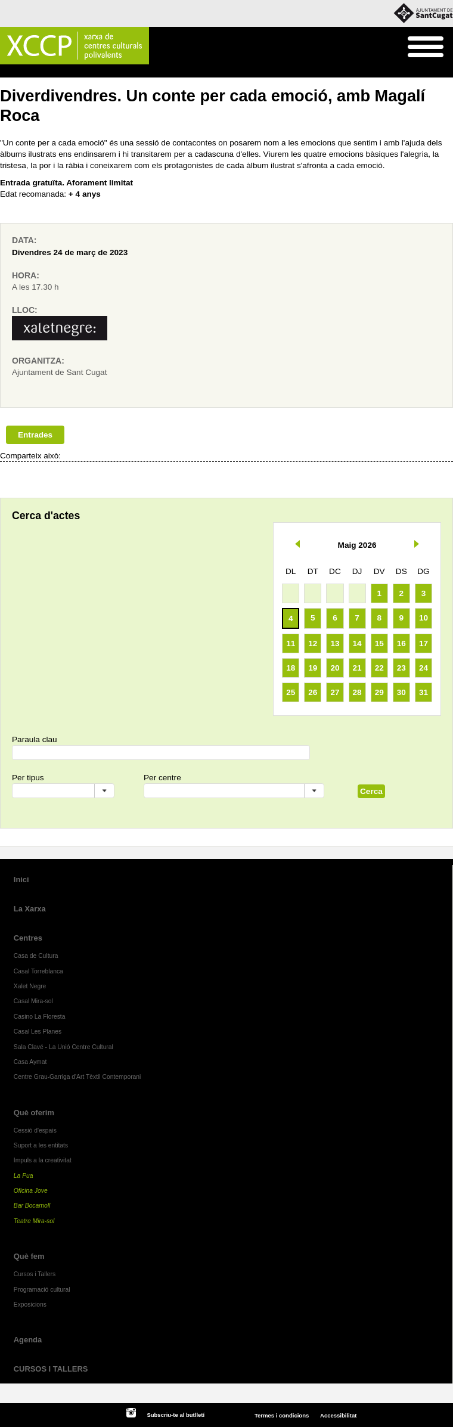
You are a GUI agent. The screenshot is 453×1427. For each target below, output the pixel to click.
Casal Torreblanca (38, 971)
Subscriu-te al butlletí (175, 1415)
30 (401, 692)
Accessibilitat (338, 1415)
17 (423, 643)
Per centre (162, 777)
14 (357, 643)
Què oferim (34, 1112)
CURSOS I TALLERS (51, 1368)
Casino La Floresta (40, 1016)
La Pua (23, 1175)
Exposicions (30, 1304)
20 (334, 667)
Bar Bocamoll (32, 1205)
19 (312, 667)
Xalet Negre (30, 986)
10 (423, 617)
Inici (6, 71)
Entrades (35, 434)
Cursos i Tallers (34, 1274)
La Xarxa (30, 908)
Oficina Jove (31, 1190)
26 (312, 692)
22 (379, 667)
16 (401, 643)
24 (423, 667)
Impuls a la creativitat (43, 1160)
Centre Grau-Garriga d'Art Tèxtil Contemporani (77, 1077)
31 (423, 692)
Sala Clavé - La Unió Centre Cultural (63, 1047)
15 (379, 643)
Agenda (28, 1339)
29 (379, 692)
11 (290, 643)
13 (334, 643)
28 (357, 692)
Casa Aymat (30, 1062)
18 (290, 667)
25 (290, 692)
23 (401, 667)
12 (312, 643)
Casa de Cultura (36, 956)
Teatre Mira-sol (34, 1221)
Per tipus (28, 777)
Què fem (33, 71)
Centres (28, 937)
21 (357, 667)
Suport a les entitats (41, 1145)
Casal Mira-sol (33, 1001)
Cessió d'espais (35, 1130)
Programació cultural (87, 71)
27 (334, 692)
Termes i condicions (282, 1415)
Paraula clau (34, 739)
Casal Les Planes (37, 1031)
